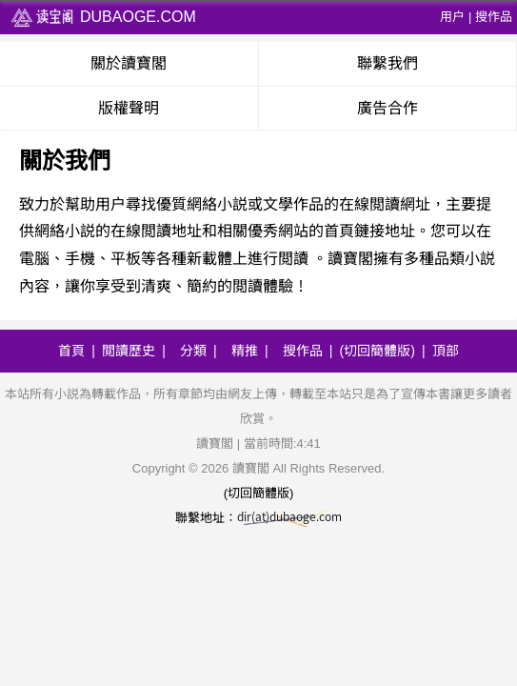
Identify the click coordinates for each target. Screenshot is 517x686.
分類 (193, 350)
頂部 (445, 350)
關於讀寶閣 (128, 63)
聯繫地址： (258, 518)
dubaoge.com (103, 17)
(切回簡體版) (377, 350)
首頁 (71, 350)
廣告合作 (387, 108)
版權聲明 (128, 108)
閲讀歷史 (128, 350)
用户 (452, 17)
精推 (244, 350)
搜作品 (493, 17)
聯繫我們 (387, 63)
